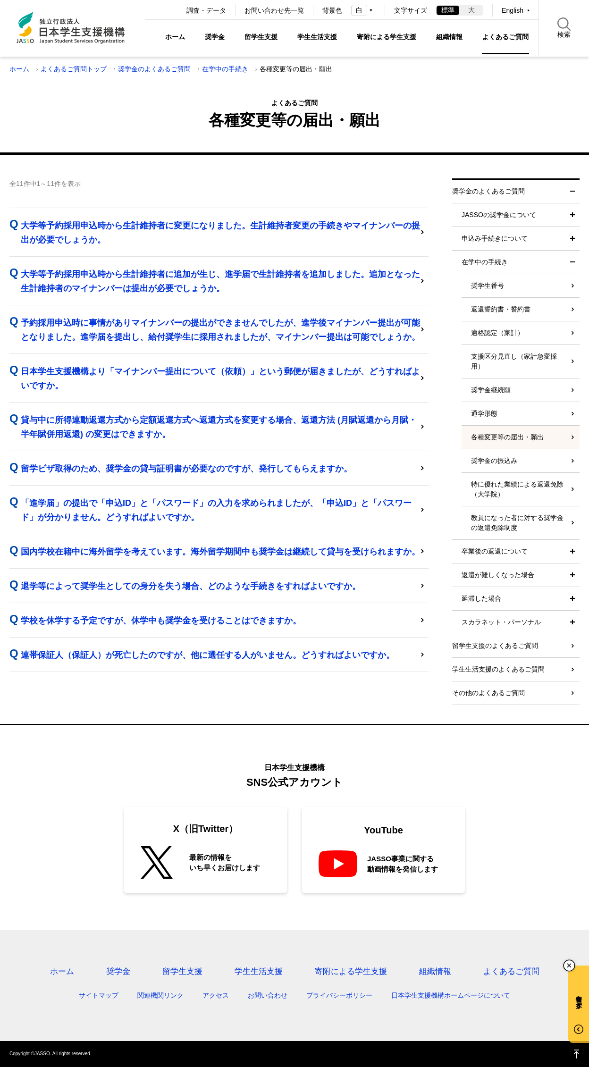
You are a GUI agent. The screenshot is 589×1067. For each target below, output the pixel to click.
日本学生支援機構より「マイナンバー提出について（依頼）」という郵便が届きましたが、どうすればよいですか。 (220, 378)
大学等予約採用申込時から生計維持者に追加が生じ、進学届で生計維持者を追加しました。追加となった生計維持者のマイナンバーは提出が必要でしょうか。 (220, 281)
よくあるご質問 (505, 37)
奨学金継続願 (491, 390)
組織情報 (449, 37)
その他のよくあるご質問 (488, 693)
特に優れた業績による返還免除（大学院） (517, 489)
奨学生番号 (487, 285)
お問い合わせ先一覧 (274, 10)
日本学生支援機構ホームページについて (450, 995)
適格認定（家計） (497, 332)
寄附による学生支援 (386, 37)
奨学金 (215, 37)
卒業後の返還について (495, 551)
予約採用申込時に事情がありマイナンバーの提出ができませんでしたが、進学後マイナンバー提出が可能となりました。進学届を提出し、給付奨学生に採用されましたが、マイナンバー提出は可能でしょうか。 (220, 330)
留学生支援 (261, 37)
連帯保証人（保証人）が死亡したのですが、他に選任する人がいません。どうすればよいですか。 (208, 655)
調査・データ (206, 10)
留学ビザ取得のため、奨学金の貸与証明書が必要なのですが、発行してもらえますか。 (186, 468)
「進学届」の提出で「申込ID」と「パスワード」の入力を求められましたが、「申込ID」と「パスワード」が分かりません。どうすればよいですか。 (216, 510)
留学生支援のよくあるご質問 (495, 645)
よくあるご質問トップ (74, 69)
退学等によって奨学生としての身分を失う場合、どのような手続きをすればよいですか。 (191, 586)
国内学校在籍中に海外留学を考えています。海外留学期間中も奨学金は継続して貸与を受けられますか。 (220, 551)
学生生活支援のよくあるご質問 (498, 669)
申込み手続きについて (495, 238)
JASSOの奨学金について (499, 214)
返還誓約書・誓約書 (500, 309)
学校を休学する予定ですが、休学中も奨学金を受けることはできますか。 (161, 620)
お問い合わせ (267, 995)
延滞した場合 (481, 598)
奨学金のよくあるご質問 (154, 69)
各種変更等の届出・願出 (507, 437)
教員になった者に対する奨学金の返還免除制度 (517, 522)
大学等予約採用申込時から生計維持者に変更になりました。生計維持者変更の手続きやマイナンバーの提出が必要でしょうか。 (220, 232)
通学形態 (484, 413)
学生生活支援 (317, 37)
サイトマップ (98, 995)
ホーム (175, 37)
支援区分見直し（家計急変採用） (514, 361)
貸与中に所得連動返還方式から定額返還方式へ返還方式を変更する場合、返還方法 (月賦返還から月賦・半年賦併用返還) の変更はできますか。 (219, 427)
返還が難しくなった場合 (498, 575)
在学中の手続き (225, 69)
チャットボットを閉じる (569, 965)
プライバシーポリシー (339, 995)
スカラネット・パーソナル (501, 622)
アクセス (215, 995)
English (512, 10)
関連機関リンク (160, 995)
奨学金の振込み (494, 460)
